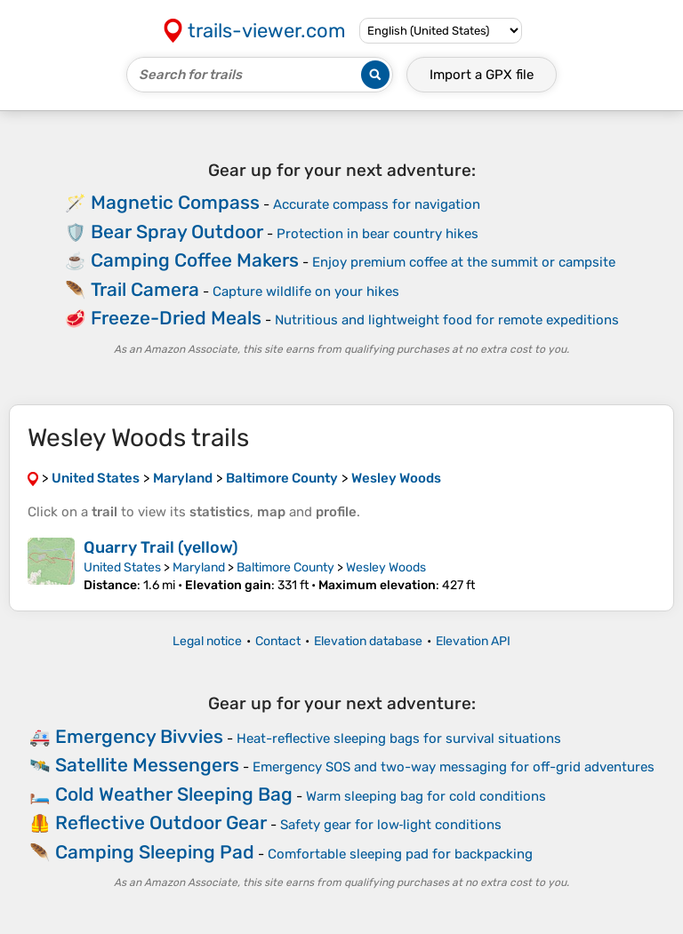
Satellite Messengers (147, 765)
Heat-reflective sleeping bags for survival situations (399, 738)
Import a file (482, 75)
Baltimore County (285, 567)
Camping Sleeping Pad (154, 852)
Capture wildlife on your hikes (306, 291)
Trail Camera (145, 289)
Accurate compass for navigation (376, 204)
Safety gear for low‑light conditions (391, 825)
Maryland (199, 567)
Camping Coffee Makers (195, 260)
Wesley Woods (386, 567)
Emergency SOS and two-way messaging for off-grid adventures (454, 767)
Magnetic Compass (175, 202)
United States (122, 567)
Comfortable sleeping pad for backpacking (400, 854)
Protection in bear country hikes (377, 234)
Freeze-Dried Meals (176, 318)
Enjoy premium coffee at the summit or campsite (463, 262)
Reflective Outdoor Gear (161, 822)
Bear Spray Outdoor (177, 231)
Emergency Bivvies (139, 736)
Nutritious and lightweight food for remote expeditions (447, 320)
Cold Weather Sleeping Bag (174, 794)
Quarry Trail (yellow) (161, 547)
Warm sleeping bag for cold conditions (426, 796)
